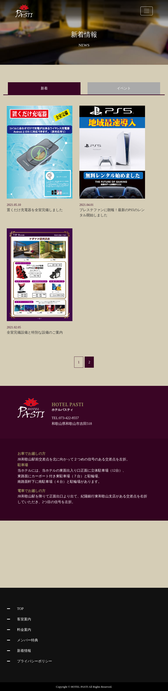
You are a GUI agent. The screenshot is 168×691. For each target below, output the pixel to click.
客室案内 (19, 619)
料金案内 (19, 630)
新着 (44, 88)
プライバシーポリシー (29, 661)
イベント (124, 88)
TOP (15, 609)
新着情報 (19, 651)
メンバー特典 (22, 640)
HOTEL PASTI (79, 686)
